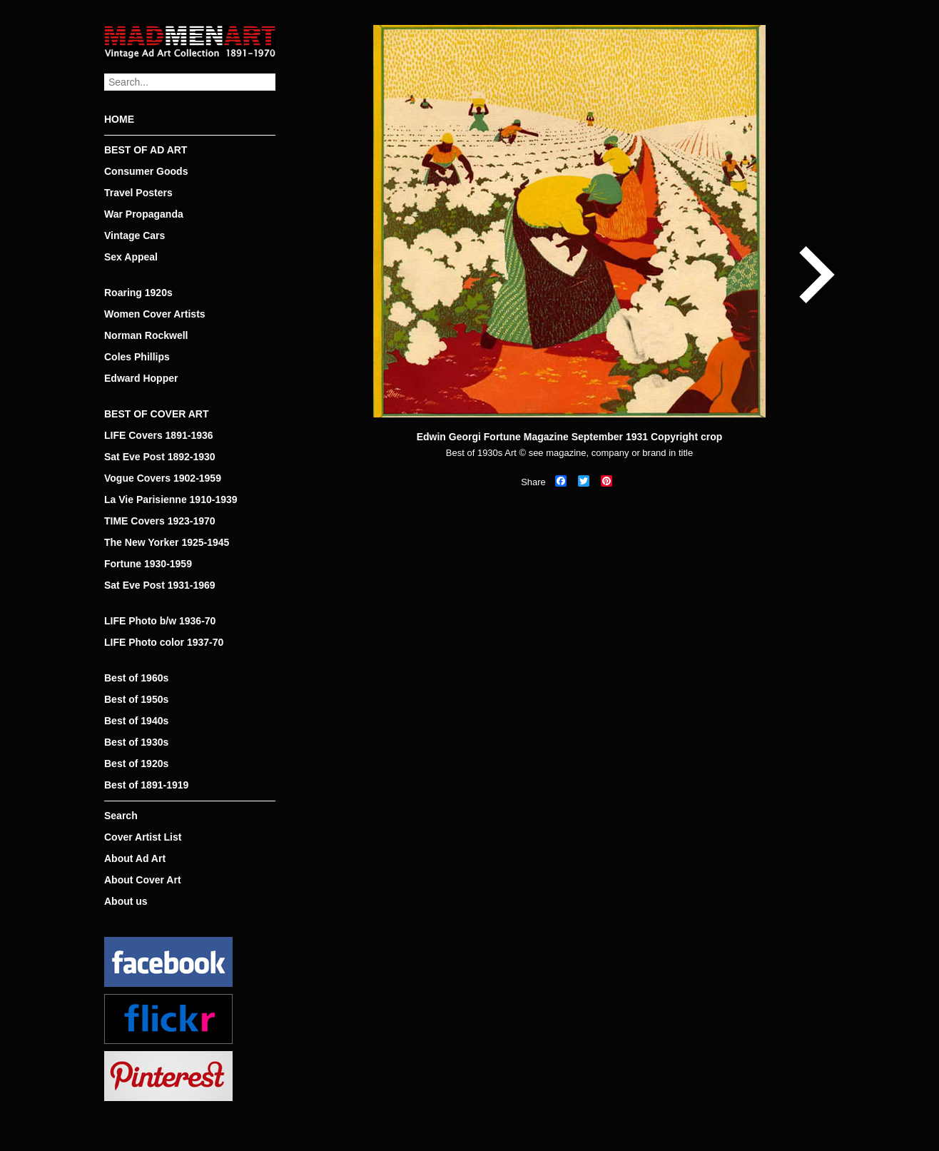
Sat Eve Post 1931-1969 (159, 585)
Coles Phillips (137, 356)
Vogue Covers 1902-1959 (162, 478)
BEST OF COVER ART (156, 414)
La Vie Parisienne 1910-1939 (171, 499)
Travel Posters (138, 192)
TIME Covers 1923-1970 (159, 521)
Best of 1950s (136, 699)
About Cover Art (142, 880)
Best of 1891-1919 (146, 785)
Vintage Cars (134, 235)
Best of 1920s (136, 763)
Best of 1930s (136, 742)
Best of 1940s (136, 720)
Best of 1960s (136, 678)
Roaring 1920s (138, 292)
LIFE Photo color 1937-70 (163, 642)
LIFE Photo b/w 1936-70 (159, 621)
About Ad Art (135, 858)
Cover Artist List (142, 837)
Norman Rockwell (146, 335)
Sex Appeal (131, 257)
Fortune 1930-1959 (148, 563)
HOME (119, 119)
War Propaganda (143, 214)
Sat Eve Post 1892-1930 (159, 456)
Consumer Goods (146, 171)
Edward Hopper (141, 378)
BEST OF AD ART (145, 150)
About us (126, 901)
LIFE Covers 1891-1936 (158, 435)
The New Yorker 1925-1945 (166, 542)
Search (121, 815)
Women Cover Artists (154, 314)
